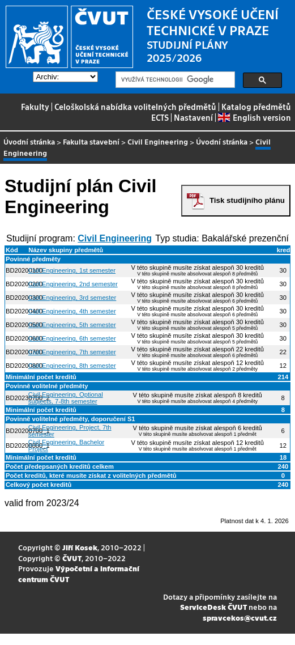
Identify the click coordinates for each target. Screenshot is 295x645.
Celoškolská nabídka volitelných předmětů (135, 106)
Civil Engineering (157, 141)
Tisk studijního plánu (247, 200)
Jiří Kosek (79, 547)
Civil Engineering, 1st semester (72, 270)
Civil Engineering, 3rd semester (72, 297)
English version (254, 117)
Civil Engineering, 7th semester (72, 352)
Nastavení (193, 117)
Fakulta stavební (91, 141)
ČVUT (72, 558)
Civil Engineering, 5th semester (72, 324)
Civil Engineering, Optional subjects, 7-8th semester (65, 398)
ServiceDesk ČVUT (213, 606)
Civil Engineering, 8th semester (72, 365)
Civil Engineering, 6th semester (72, 338)
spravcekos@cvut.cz (240, 617)
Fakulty (35, 106)
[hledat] (174, 80)
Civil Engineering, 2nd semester (73, 284)
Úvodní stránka (29, 141)
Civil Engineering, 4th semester (72, 311)
